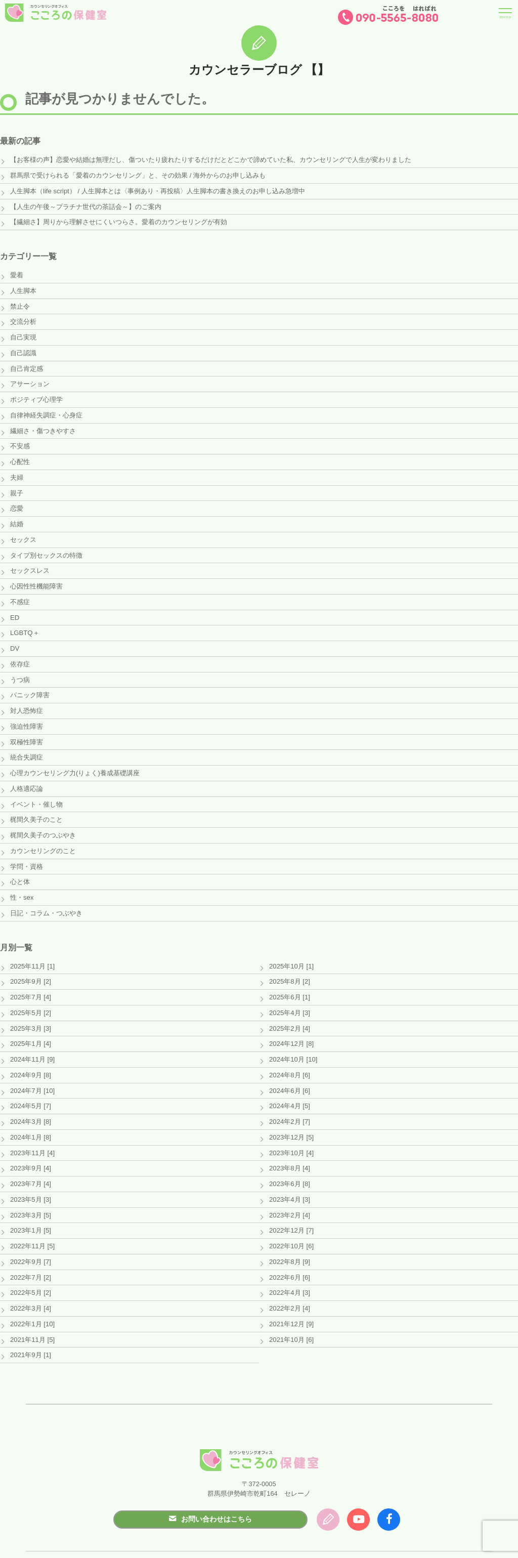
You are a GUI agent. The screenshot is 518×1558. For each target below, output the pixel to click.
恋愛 (16, 503)
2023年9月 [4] (30, 1151)
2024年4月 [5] (289, 1090)
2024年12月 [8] (291, 1029)
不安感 (20, 441)
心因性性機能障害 (36, 579)
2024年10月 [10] (293, 1044)
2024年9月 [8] (30, 1060)
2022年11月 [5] (32, 1228)
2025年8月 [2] (289, 968)
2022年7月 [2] (30, 1258)
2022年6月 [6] (289, 1258)
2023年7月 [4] (30, 1166)
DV (14, 640)
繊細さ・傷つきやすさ (43, 426)
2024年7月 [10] (32, 1075)
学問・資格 (26, 854)
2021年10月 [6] (291, 1319)
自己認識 (23, 350)
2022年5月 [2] (30, 1273)
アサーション (30, 381)
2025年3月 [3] (30, 1014)
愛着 (16, 273)
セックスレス (30, 564)
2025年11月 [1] (32, 952)
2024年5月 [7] (30, 1090)
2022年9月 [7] (30, 1243)
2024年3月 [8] (30, 1105)
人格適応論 (26, 778)
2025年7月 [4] (30, 983)
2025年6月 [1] (289, 983)
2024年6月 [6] (289, 1075)
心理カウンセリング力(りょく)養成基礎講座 (75, 762)
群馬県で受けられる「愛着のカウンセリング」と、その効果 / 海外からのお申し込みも (138, 175)
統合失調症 (26, 747)
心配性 (20, 457)
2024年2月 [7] (289, 1105)
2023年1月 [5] (30, 1212)
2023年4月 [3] (289, 1182)
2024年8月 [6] (289, 1060)
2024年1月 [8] (30, 1120)
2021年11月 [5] (32, 1319)
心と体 (20, 869)
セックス (23, 533)
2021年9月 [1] (30, 1334)
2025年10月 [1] (291, 952)
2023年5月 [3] (30, 1182)
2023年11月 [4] (32, 1136)
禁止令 (20, 304)
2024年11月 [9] (32, 1044)
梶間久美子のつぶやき (43, 823)
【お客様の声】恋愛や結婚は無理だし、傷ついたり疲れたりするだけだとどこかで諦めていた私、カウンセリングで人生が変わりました (210, 159)
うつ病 (20, 671)
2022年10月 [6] (291, 1228)
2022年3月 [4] (30, 1288)
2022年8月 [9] (289, 1243)
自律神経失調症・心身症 (46, 411)
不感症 (20, 594)
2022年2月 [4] (289, 1288)
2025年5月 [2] (30, 998)
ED (14, 609)
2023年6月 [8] (289, 1166)
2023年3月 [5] (30, 1197)
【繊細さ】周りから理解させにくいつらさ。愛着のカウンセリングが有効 (118, 221)
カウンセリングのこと (43, 839)
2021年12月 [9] (291, 1304)
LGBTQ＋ (24, 625)
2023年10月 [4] (291, 1136)
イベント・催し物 (36, 793)
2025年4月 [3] (289, 998)
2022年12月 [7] (291, 1212)
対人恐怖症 (26, 701)
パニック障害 (30, 686)
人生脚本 (23, 289)
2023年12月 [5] (291, 1120)
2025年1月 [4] (30, 1029)
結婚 (16, 518)
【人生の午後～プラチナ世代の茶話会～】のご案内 (85, 205)
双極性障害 (26, 732)
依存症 (20, 655)
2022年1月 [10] (32, 1304)
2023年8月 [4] (289, 1151)
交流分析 (23, 319)
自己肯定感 (26, 365)
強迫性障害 (26, 717)
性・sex (21, 885)
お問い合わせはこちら (210, 1497)
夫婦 (16, 472)
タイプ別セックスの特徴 (46, 549)
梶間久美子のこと (36, 808)
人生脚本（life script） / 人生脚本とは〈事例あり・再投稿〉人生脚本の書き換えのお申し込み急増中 (157, 190)
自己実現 (23, 335)
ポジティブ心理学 (36, 396)
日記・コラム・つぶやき (46, 900)
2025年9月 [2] (30, 968)
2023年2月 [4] (289, 1197)
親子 (16, 487)
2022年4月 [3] (289, 1273)
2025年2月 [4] (289, 1014)
